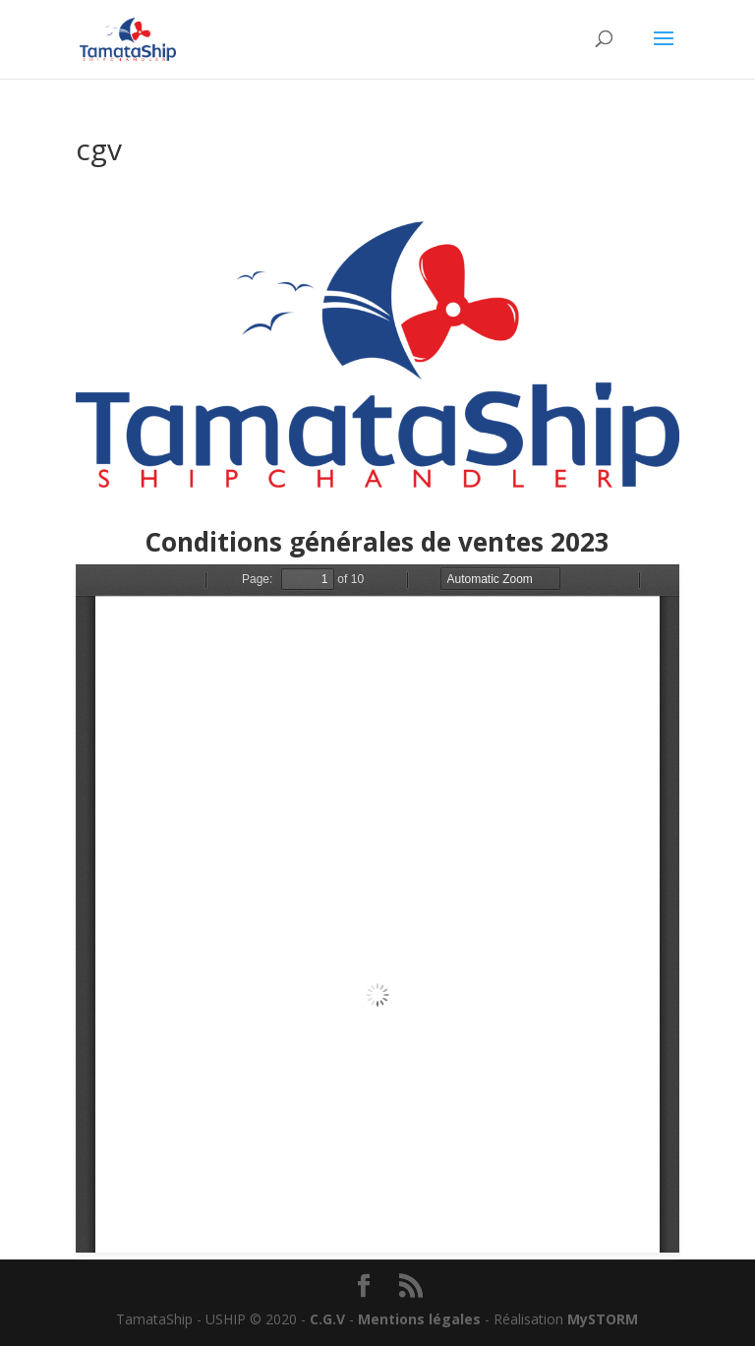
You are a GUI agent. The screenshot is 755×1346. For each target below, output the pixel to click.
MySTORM (602, 1319)
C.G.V (327, 1319)
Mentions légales (419, 1319)
